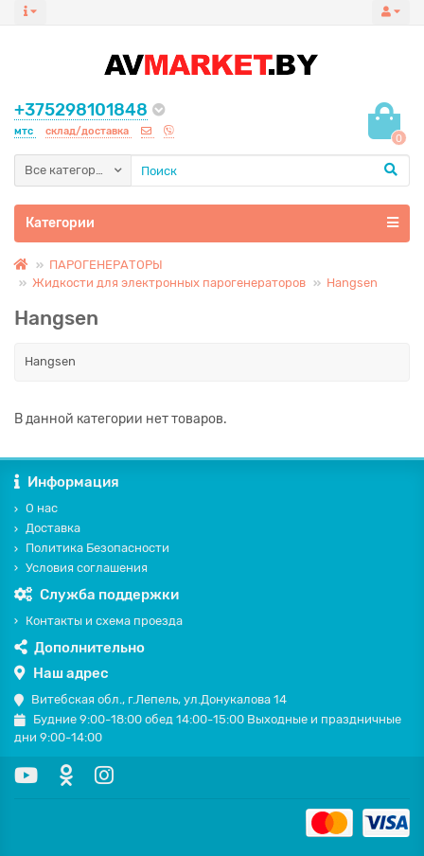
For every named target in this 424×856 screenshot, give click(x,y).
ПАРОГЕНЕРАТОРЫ (106, 265)
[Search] (270, 170)
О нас (36, 508)
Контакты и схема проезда (98, 621)
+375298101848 (81, 109)
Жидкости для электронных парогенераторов (169, 283)
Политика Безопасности (91, 548)
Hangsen (352, 283)
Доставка (47, 528)
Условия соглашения (81, 568)
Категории (212, 223)
